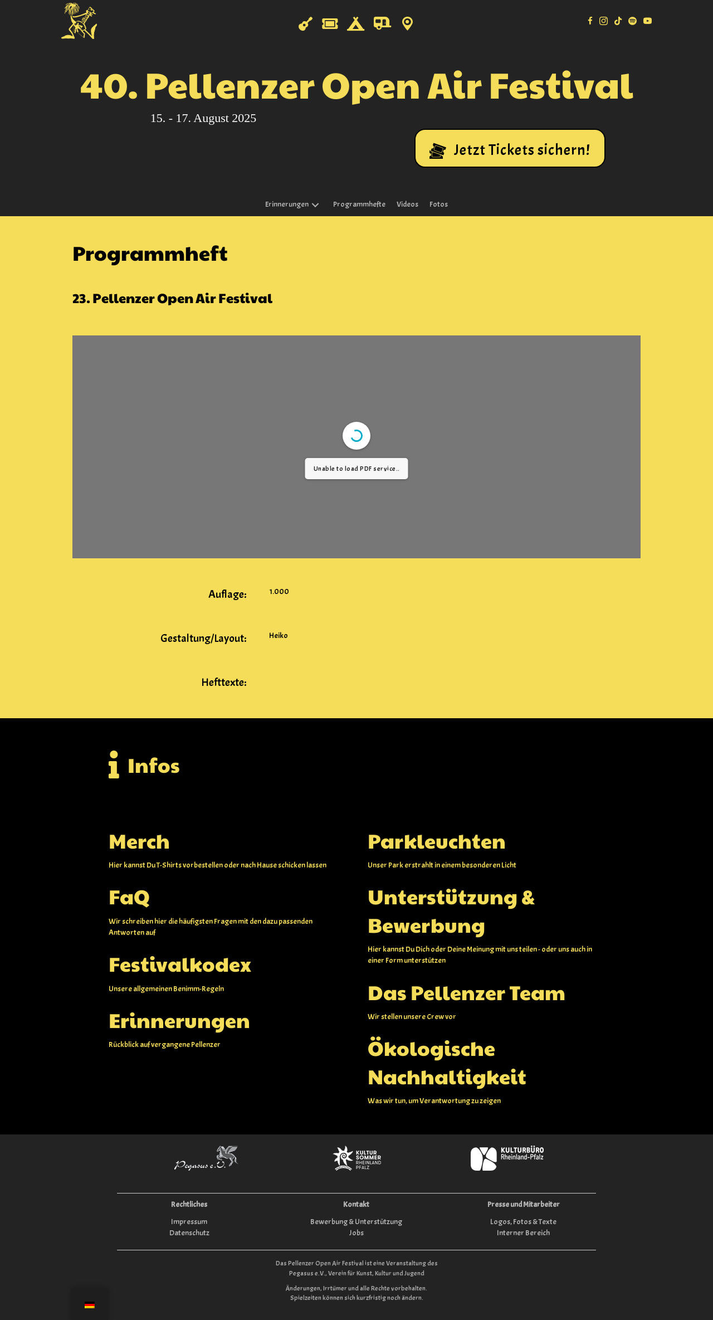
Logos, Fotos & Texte (523, 1221)
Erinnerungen (179, 1020)
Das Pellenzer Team (466, 992)
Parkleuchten (437, 840)
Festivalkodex (180, 963)
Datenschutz (189, 1233)
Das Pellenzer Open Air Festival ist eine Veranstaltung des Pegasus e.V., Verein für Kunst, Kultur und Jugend (357, 1268)
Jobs (356, 1233)
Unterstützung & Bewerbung (451, 910)
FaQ (129, 896)
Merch (139, 840)
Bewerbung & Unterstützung (356, 1221)
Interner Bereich (523, 1233)
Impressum (189, 1221)
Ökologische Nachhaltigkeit (447, 1061)
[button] (509, 148)
